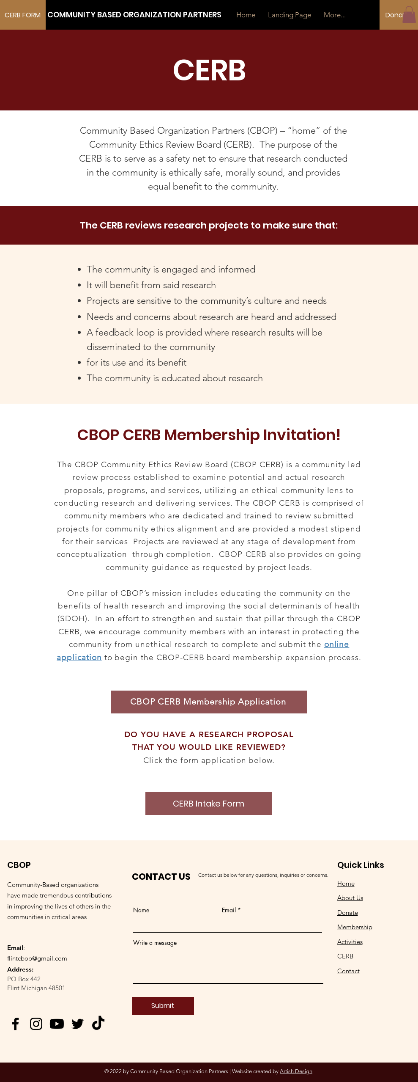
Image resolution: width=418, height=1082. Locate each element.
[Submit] (163, 1006)
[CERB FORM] (22, 15)
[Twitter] (77, 1024)
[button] (409, 14)
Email (229, 910)
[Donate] (398, 15)
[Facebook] (15, 1024)
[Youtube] (57, 1024)
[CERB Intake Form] (208, 803)
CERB (345, 956)
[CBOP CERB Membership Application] (209, 702)
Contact (348, 971)
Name (141, 910)
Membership (354, 927)
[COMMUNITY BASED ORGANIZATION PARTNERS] (134, 15)
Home (346, 883)
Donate (347, 913)
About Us (350, 898)
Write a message (155, 943)
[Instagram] (36, 1024)
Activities (350, 942)
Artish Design (296, 1071)
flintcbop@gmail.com (37, 958)
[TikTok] (98, 1024)
